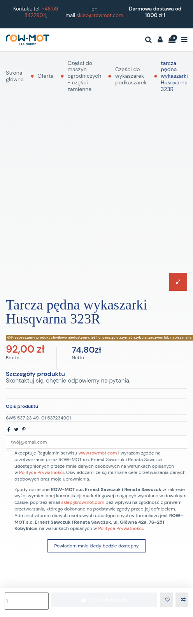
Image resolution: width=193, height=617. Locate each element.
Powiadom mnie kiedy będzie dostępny (96, 546)
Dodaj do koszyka (104, 600)
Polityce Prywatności (41, 472)
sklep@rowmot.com (100, 15)
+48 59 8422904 (41, 12)
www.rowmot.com (97, 453)
